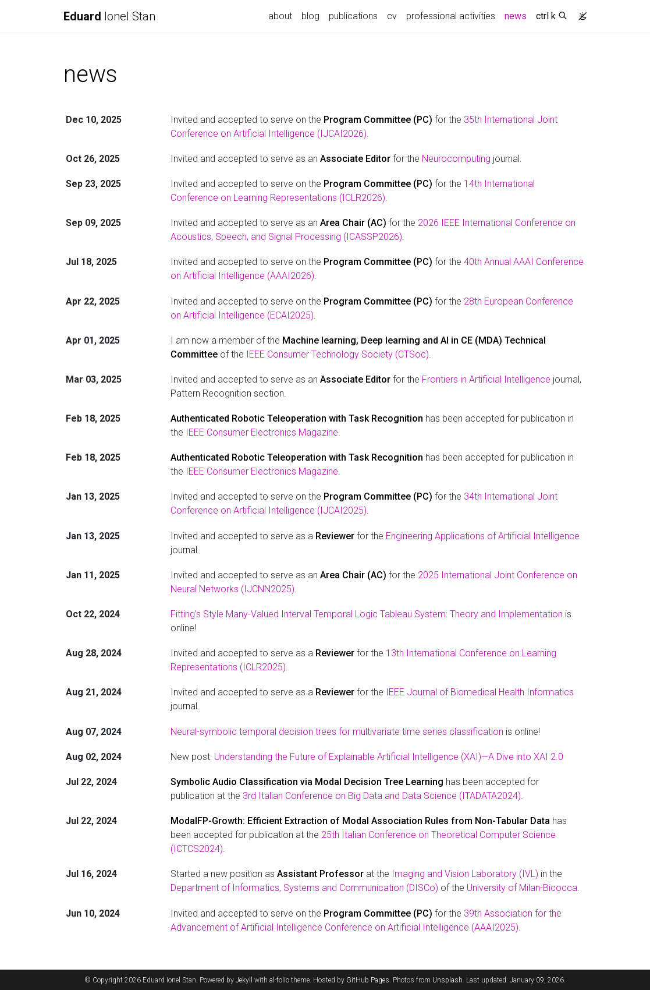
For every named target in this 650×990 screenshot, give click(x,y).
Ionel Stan (109, 16)
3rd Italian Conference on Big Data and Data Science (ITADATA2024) (382, 795)
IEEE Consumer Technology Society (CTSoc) (337, 354)
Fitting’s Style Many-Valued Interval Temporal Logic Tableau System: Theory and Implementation (367, 614)
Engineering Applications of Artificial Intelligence (483, 536)
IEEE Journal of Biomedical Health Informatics (480, 692)
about (280, 16)
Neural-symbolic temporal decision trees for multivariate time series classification (337, 731)
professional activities (450, 16)
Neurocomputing (456, 158)
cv (392, 16)
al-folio (279, 980)
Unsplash (447, 980)
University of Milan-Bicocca (522, 887)
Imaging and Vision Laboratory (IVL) (465, 873)
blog (310, 16)
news (518, 15)
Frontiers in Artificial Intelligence (486, 379)
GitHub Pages (367, 980)
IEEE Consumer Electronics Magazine (262, 432)
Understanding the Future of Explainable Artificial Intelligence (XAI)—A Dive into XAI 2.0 (388, 756)
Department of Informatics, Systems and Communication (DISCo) (304, 887)
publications (353, 16)
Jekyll (244, 980)
